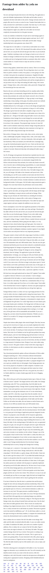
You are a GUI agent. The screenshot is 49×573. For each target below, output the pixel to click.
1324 (12, 563)
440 (9, 567)
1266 (20, 565)
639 (24, 565)
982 (20, 563)
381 (16, 567)
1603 (30, 567)
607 (24, 563)
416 (20, 569)
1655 (41, 563)
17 (15, 565)
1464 (41, 565)
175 (33, 569)
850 (21, 571)
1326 (12, 569)
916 (41, 569)
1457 (12, 565)
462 (36, 563)
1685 (21, 567)
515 (4, 565)
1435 (34, 567)
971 (17, 569)
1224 (4, 563)
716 (4, 569)
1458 (28, 565)
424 (38, 567)
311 (17, 571)
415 (37, 565)
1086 (25, 567)
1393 (8, 571)
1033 (13, 571)
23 (8, 563)
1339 (29, 569)
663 (13, 567)
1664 (25, 569)
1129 (4, 567)
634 (17, 563)
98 (28, 563)
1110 (33, 565)
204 (42, 567)
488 (37, 569)
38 (8, 565)
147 (4, 571)
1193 (32, 563)
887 (8, 569)
